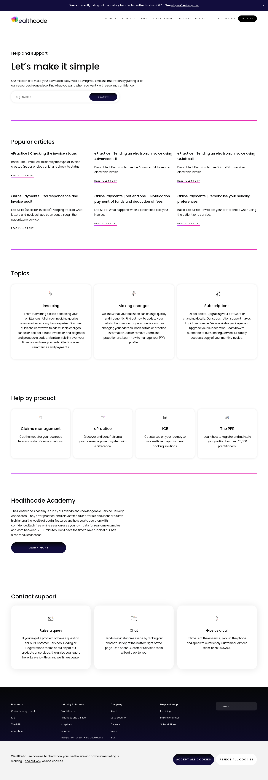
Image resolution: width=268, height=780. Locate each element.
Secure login (227, 18)
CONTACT (224, 706)
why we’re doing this (185, 5)
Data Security (119, 717)
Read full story (22, 175)
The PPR (16, 724)
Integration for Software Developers (82, 737)
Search (103, 96)
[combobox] (50, 97)
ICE (13, 717)
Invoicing (165, 711)
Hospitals (66, 724)
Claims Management (23, 711)
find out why (33, 761)
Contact (201, 18)
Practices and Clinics (73, 717)
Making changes (169, 717)
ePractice (17, 731)
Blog (113, 737)
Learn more (44, 549)
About (114, 711)
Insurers (65, 731)
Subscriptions (168, 724)
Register (247, 18)
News (114, 731)
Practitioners (68, 711)
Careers (115, 724)
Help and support (163, 18)
